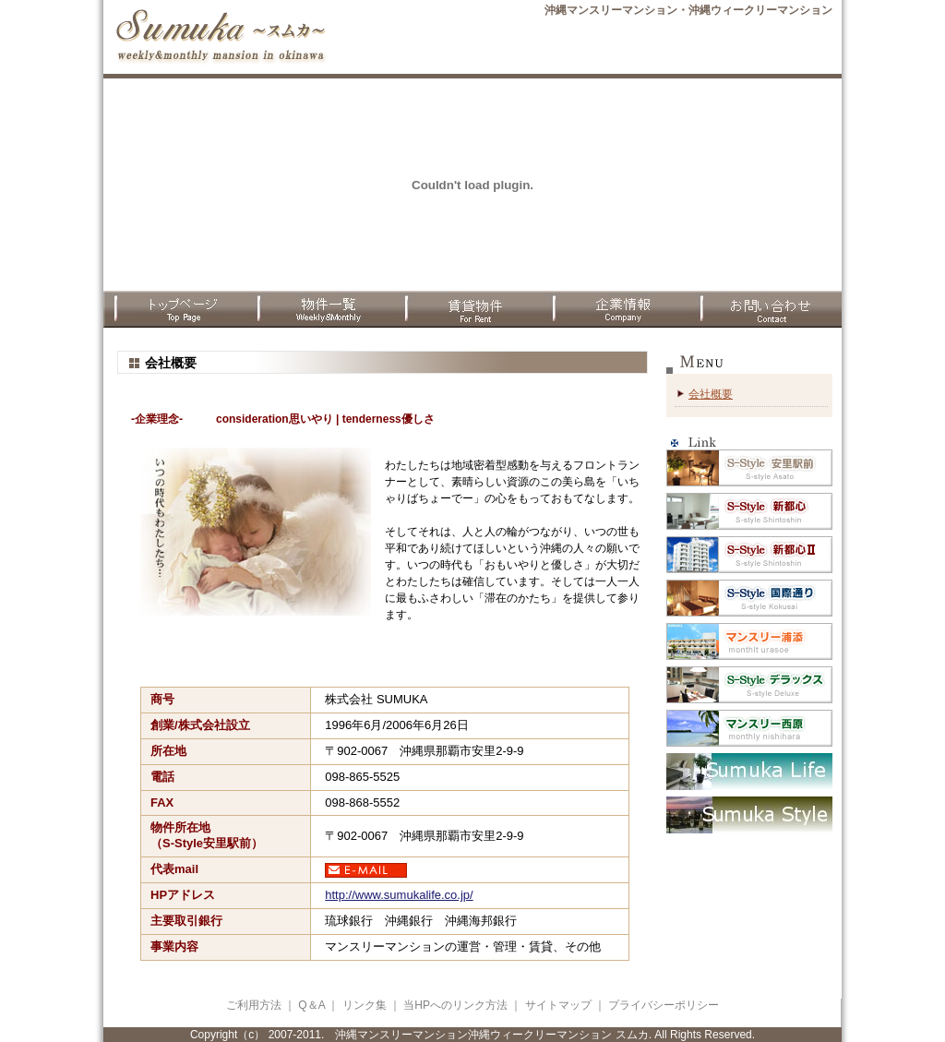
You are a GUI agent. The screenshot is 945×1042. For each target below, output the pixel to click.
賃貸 (472, 309)
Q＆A (311, 1005)
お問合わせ (768, 309)
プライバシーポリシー (663, 1005)
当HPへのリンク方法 (456, 1005)
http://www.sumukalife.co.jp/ (398, 895)
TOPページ (177, 309)
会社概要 (710, 394)
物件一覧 (325, 309)
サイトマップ (558, 1005)
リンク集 (364, 1005)
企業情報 (620, 309)
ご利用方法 (253, 1005)
